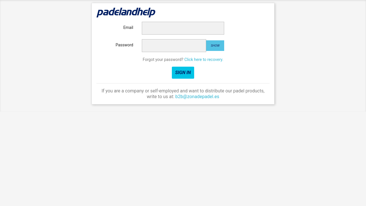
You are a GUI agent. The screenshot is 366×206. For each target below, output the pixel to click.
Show (215, 45)
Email (128, 27)
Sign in (183, 72)
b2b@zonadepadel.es (197, 96)
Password (124, 45)
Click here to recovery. (203, 59)
